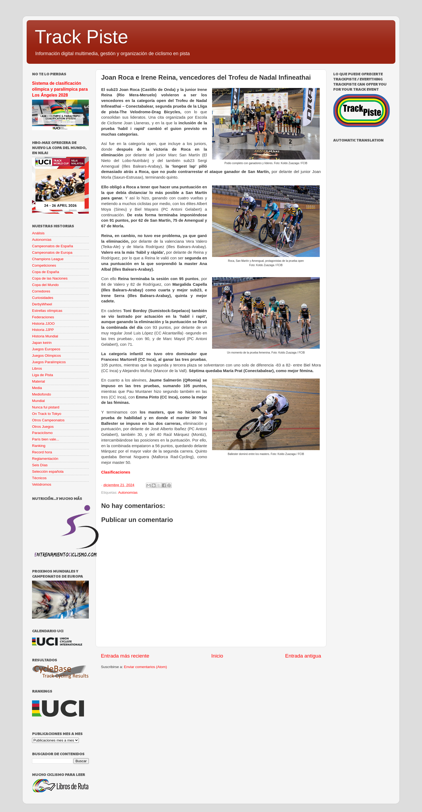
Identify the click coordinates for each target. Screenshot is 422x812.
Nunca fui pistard (45, 407)
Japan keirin (42, 343)
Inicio (217, 656)
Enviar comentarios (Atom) (145, 667)
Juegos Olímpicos (46, 356)
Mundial (38, 401)
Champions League (48, 259)
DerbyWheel (42, 304)
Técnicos (39, 478)
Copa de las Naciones (50, 278)
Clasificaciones (115, 472)
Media (37, 388)
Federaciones (43, 317)
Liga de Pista (42, 375)
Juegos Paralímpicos (49, 362)
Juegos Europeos (46, 349)
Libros (37, 368)
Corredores (41, 291)
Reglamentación (45, 459)
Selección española (48, 471)
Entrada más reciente (125, 656)
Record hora (42, 452)
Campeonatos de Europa (52, 252)
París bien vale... (45, 439)
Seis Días (40, 465)
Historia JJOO (43, 324)
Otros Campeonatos (48, 420)
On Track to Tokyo (46, 414)
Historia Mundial (45, 336)
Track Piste (81, 36)
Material (38, 381)
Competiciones (44, 265)
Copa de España (45, 272)
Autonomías (128, 492)
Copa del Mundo (45, 285)
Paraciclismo (42, 433)
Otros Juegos (43, 427)
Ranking (38, 446)
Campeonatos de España (52, 246)
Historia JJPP (43, 330)
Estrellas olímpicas (47, 311)
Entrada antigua (303, 656)
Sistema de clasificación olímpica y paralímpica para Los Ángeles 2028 (60, 89)
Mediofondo (41, 394)
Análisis (38, 233)
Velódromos (41, 484)
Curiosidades (42, 298)
